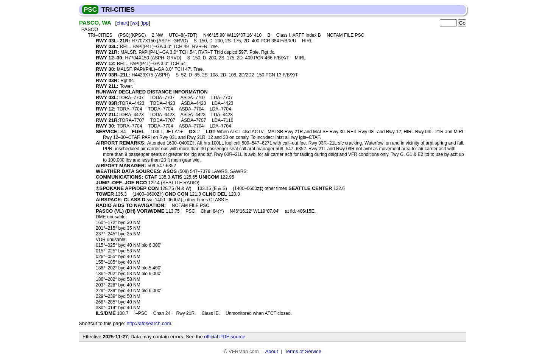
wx (135, 23)
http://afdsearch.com (148, 323)
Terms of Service (303, 351)
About (271, 351)
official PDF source (224, 336)
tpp (145, 23)
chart (122, 23)
